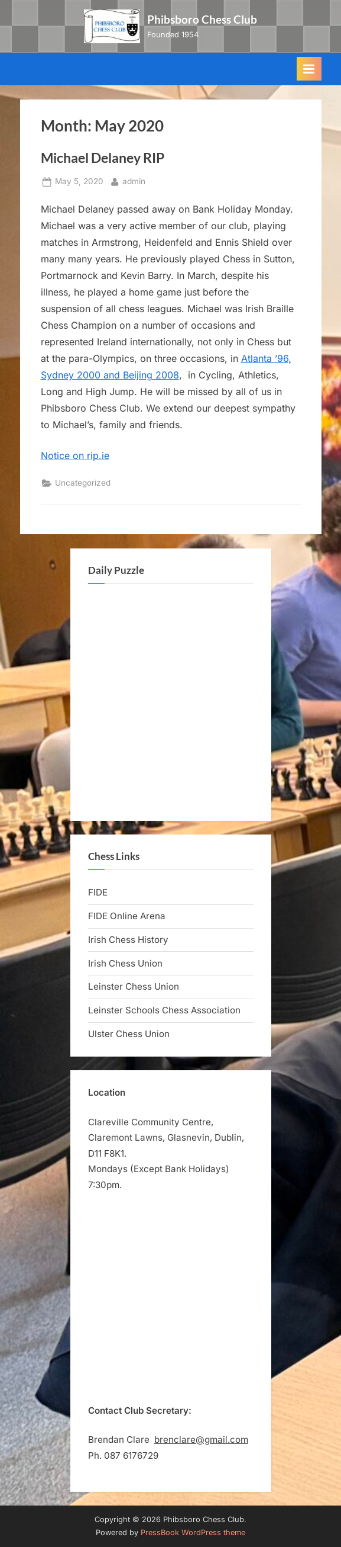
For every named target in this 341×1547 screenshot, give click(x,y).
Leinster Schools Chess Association (164, 1010)
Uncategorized (83, 482)
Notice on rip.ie (75, 455)
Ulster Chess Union (129, 1033)
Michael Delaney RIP (102, 157)
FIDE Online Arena (126, 916)
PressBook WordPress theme (193, 1532)
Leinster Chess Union (133, 986)
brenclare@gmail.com (201, 1439)
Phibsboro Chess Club (202, 19)
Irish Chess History (128, 939)
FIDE (98, 892)
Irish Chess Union (125, 963)
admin (133, 180)
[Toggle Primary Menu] (309, 69)
